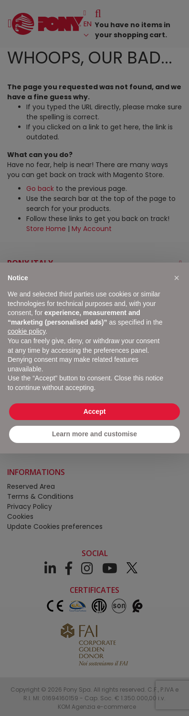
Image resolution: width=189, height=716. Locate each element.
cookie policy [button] (26, 331)
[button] (176, 277)
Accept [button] (95, 411)
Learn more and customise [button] (94, 434)
